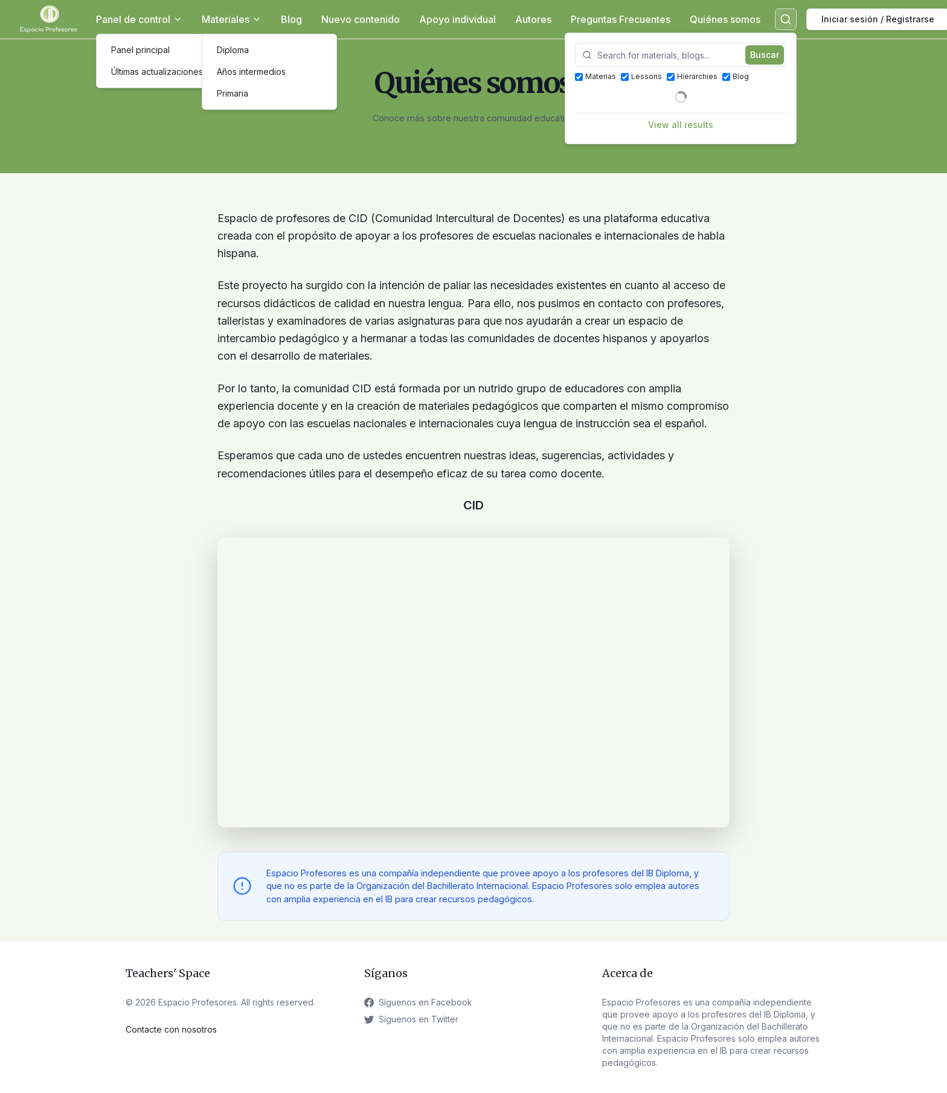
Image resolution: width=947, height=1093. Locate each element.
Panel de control (139, 19)
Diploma (233, 50)
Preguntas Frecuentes (620, 19)
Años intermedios (251, 71)
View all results (680, 124)
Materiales (232, 19)
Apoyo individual (457, 19)
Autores (533, 19)
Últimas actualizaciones (157, 71)
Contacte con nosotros (171, 1029)
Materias (595, 76)
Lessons (641, 76)
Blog (291, 19)
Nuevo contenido (360, 19)
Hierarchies (692, 76)
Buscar (764, 54)
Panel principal (140, 50)
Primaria (232, 93)
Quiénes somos (725, 19)
